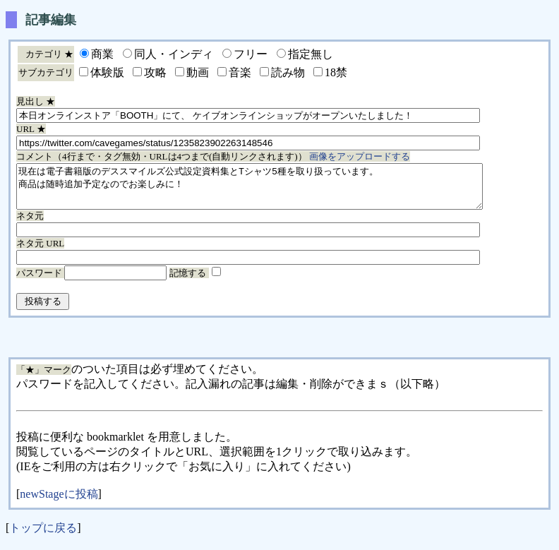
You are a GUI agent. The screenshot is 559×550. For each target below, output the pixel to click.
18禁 (336, 72)
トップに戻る (43, 536)
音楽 (240, 72)
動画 (197, 72)
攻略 (155, 72)
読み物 (288, 72)
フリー (251, 54)
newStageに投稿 (58, 502)
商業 (102, 54)
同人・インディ (173, 54)
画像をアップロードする (359, 156)
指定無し (310, 54)
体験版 (107, 72)
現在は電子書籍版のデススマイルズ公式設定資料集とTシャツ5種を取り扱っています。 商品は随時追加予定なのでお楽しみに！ (277, 190)
